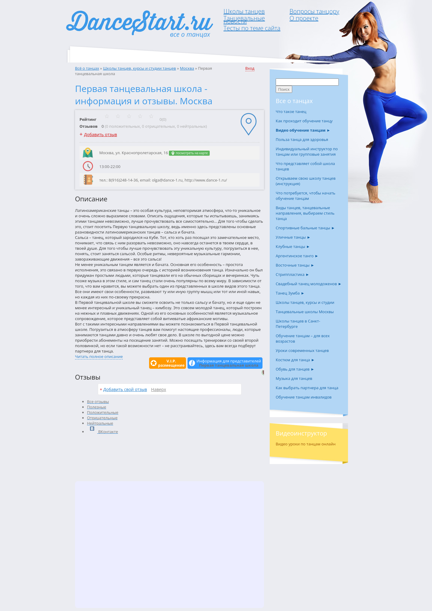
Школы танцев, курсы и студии (305, 302)
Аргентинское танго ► (297, 255)
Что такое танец (291, 111)
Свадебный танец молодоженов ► (309, 283)
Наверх (158, 389)
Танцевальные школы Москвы (305, 311)
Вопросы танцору (314, 11)
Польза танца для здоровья (302, 139)
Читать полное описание (99, 356)
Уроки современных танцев (302, 350)
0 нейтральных (191, 126)
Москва (187, 68)
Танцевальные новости (244, 19)
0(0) (135, 119)
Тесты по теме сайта (252, 28)
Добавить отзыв (100, 134)
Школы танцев (244, 11)
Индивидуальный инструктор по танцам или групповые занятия (307, 151)
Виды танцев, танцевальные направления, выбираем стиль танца (305, 213)
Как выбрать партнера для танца (307, 387)
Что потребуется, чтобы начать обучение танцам (305, 195)
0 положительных (123, 126)
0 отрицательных (158, 126)
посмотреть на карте (189, 153)
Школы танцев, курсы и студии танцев (139, 68)
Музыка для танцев (294, 378)
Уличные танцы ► (293, 237)
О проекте (304, 18)
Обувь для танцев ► (295, 369)
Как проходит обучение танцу (304, 121)
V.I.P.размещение (171, 363)
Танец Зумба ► (290, 293)
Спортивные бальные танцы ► (305, 228)
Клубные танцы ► (293, 246)
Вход (250, 68)
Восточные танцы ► (295, 265)
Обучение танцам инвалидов (304, 397)
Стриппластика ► (292, 274)
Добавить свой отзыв (125, 389)
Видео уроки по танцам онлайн (306, 444)
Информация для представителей (228, 363)
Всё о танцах (87, 68)
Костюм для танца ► (295, 359)
